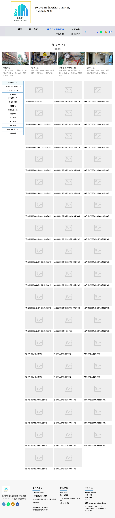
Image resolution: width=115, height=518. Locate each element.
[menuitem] (18, 29)
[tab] (13, 83)
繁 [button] (87, 32)
